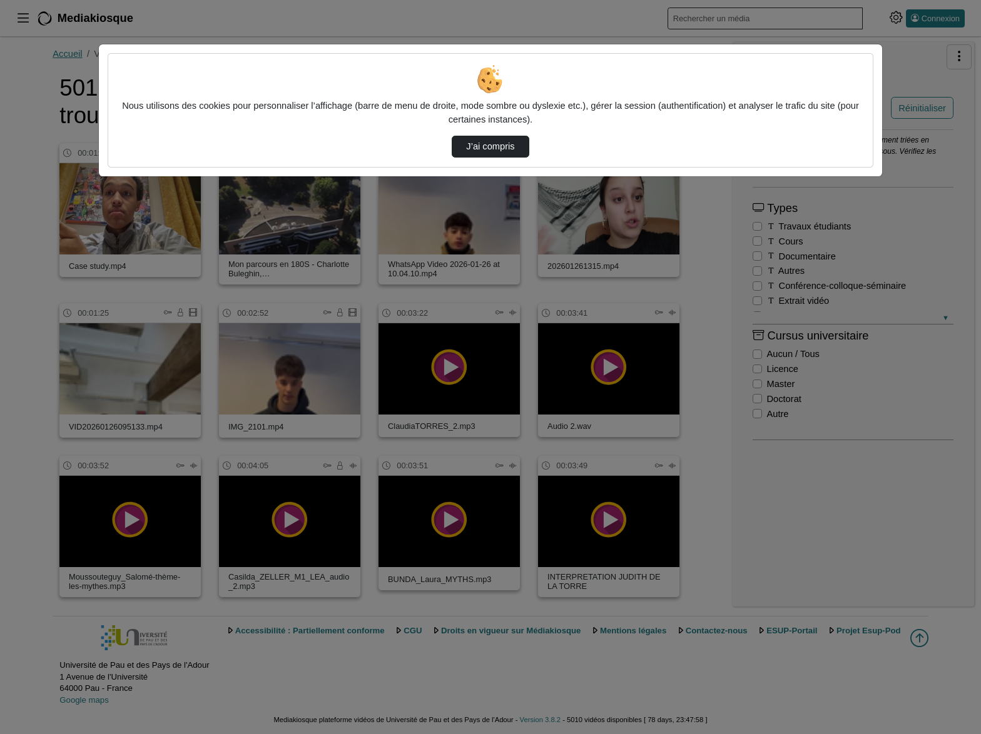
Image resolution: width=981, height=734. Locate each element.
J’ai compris (490, 146)
